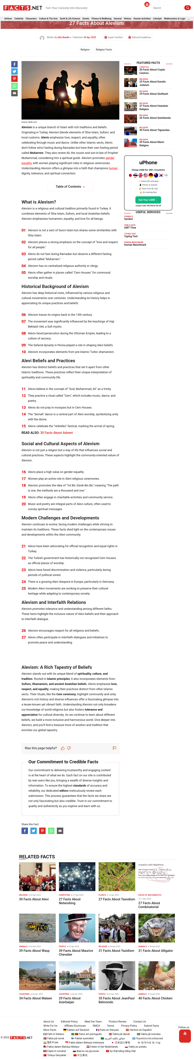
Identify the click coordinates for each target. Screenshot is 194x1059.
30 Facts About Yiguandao (154, 130)
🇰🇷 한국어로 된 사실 (147, 1042)
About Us (47, 1021)
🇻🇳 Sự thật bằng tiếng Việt (119, 1051)
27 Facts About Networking (70, 901)
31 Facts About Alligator (155, 951)
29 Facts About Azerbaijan (70, 1000)
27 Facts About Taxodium (117, 899)
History (127, 19)
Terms (109, 1025)
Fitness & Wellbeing (101, 19)
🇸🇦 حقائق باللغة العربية (111, 1038)
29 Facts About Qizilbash (153, 93)
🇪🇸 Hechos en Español (137, 1029)
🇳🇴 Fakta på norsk (52, 1038)
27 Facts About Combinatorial (149, 905)
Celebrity (18, 19)
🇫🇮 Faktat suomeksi (81, 1038)
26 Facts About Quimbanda (155, 117)
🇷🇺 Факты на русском (84, 1051)
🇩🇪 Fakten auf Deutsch (75, 1029)
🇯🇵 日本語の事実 (119, 1042)
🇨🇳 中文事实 (79, 1055)
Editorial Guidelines (141, 37)
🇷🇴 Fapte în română (53, 1051)
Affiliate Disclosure (73, 1025)
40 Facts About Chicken (155, 998)
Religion (85, 49)
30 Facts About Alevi (34, 899)
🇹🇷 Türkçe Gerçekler (53, 1055)
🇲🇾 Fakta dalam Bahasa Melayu (60, 1046)
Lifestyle (157, 19)
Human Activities (142, 19)
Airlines (8, 19)
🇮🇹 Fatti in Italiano (52, 1034)
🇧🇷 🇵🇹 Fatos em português (85, 1034)
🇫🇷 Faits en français (106, 1029)
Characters (31, 19)
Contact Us (138, 1021)
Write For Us (49, 1025)
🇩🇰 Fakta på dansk (117, 1034)
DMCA (95, 1025)
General (118, 19)
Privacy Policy (128, 1025)
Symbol (128, 219)
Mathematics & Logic (174, 19)
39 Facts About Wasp (34, 951)
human (113, 168)
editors (63, 790)
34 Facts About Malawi (35, 998)
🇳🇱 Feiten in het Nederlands (100, 1046)
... (189, 19)
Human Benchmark (135, 244)
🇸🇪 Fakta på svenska (147, 1034)
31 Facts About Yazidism (116, 951)
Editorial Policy (67, 1021)
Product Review (116, 1021)
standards (79, 785)
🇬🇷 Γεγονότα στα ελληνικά (146, 1038)
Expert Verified (115, 37)
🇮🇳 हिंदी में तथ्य (49, 1042)
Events (86, 19)
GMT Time (130, 227)
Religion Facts (104, 49)
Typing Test (130, 236)
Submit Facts (150, 1025)
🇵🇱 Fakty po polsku (134, 1046)
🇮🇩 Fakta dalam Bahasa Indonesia (83, 1042)
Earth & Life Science (70, 19)
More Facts (48, 1029)
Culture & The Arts (48, 19)
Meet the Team (91, 1021)
